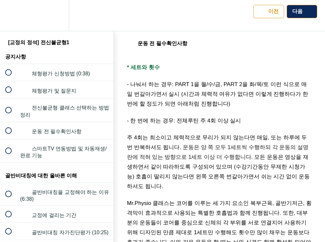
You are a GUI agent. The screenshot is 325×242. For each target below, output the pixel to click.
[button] (12, 15)
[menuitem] (57, 15)
